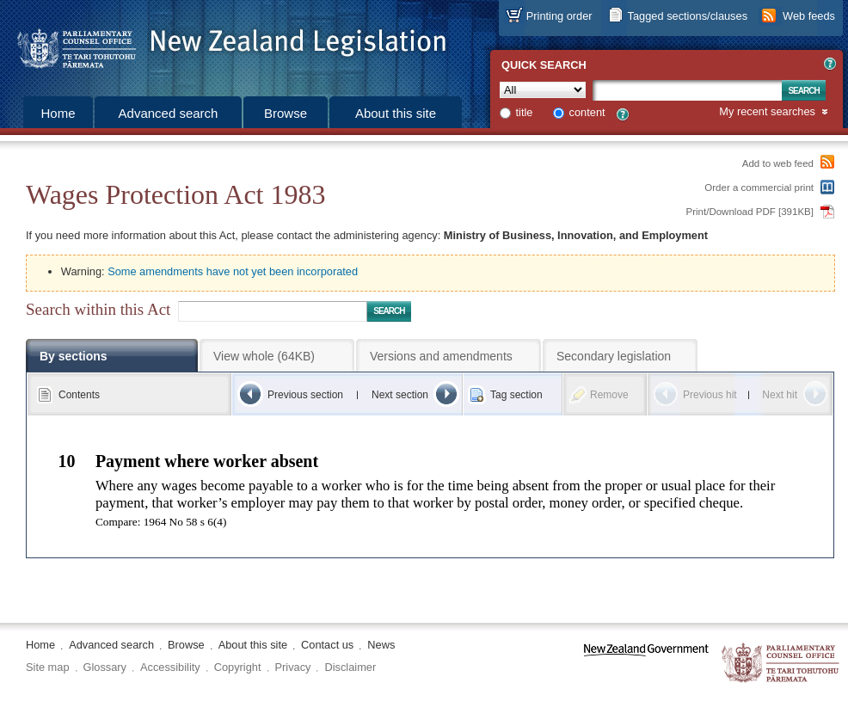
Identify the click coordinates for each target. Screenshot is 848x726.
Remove (609, 395)
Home (57, 113)
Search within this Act (98, 309)
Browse (285, 113)
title (524, 112)
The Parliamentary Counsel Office (781, 663)
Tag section (516, 395)
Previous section (305, 395)
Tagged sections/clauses (687, 15)
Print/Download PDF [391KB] (750, 211)
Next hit (779, 395)
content (587, 112)
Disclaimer (350, 667)
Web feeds (809, 15)
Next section (400, 395)
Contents (79, 395)
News (381, 644)
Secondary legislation (613, 356)
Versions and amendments (441, 356)
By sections (74, 356)
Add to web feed (778, 163)
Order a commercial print (759, 187)
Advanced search (168, 113)
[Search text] (687, 90)
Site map (48, 667)
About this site (395, 113)
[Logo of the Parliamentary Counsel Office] (223, 43)
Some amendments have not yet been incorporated (233, 271)
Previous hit (710, 395)
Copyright (237, 667)
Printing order (559, 15)
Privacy (293, 667)
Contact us (327, 644)
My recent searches (767, 112)
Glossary (105, 667)
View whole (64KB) (264, 356)
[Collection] (543, 90)
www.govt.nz (646, 663)
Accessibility (170, 667)
